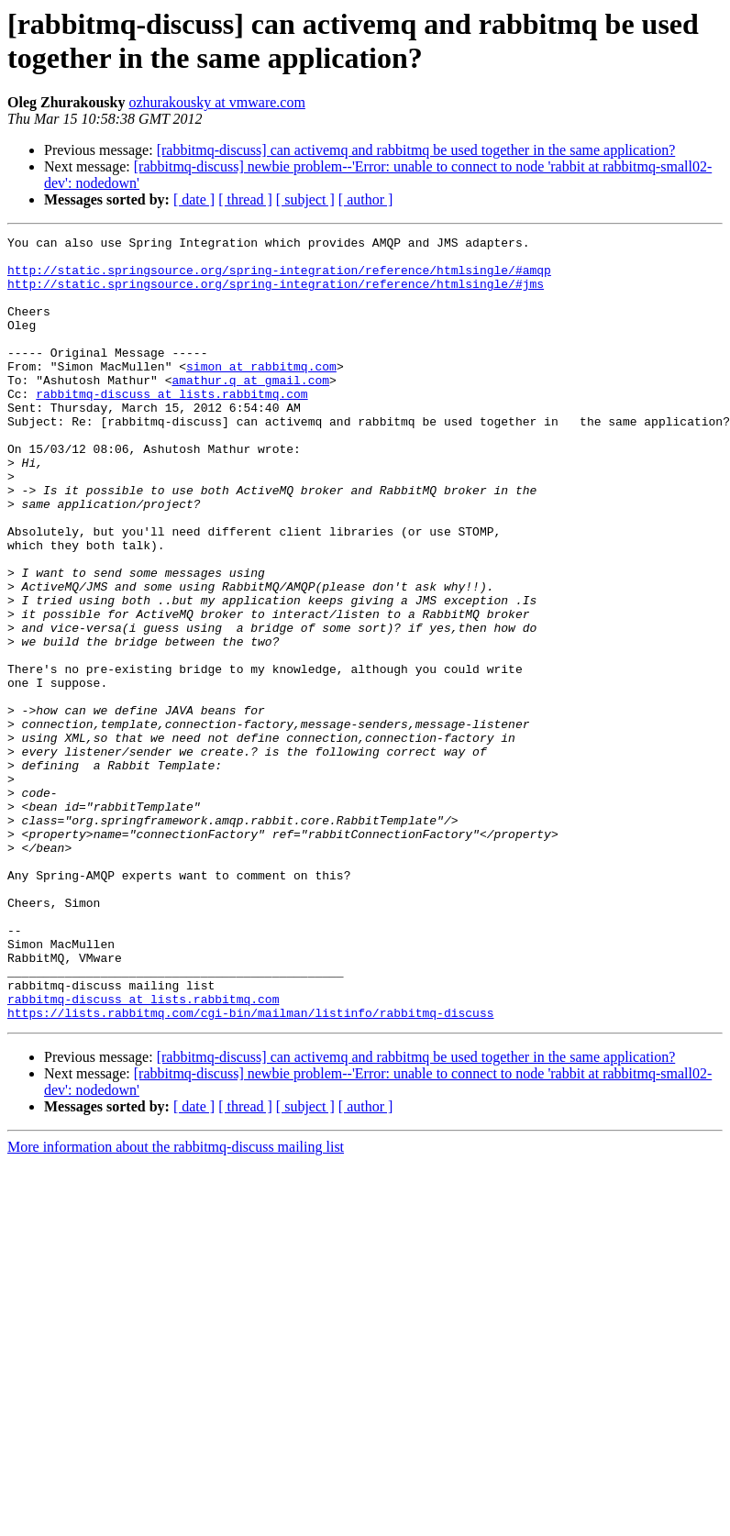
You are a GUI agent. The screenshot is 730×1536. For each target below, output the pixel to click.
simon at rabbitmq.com (261, 393)
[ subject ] (305, 199)
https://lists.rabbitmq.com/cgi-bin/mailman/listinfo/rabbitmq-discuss (250, 1169)
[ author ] (365, 199)
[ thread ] (245, 199)
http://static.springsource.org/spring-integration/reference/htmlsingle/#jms (275, 294)
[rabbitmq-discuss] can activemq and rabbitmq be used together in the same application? (416, 150)
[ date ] (194, 199)
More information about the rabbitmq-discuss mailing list (175, 1303)
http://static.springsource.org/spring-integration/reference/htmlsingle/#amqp (279, 278)
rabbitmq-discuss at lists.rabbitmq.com (171, 426)
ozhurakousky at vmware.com (216, 102)
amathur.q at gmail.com (250, 410)
